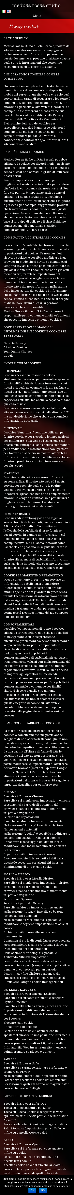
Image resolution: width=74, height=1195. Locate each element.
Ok (32, 1190)
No (43, 1190)
